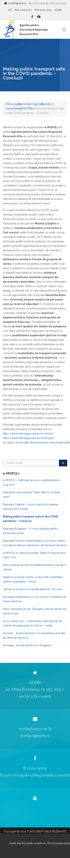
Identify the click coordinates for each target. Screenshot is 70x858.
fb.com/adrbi (35, 768)
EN (10, 10)
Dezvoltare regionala (30, 104)
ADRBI (58, 10)
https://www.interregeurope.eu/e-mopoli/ (28, 433)
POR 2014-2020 (23, 10)
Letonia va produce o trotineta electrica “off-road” (33, 589)
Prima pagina (13, 104)
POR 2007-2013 (43, 10)
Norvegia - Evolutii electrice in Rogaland (27, 645)
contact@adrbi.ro (17, 3)
